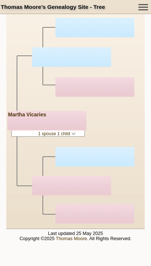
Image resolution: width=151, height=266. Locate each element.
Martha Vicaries (27, 114)
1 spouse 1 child (57, 133)
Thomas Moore (71, 238)
